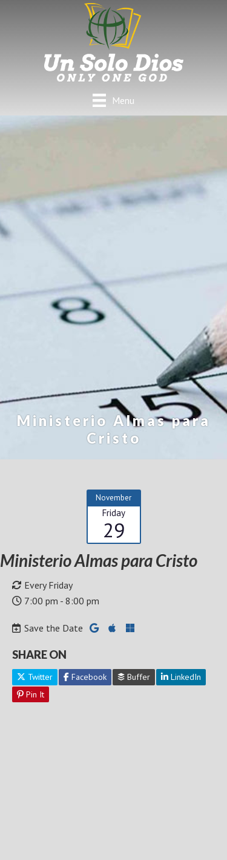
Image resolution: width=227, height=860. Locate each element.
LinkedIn (181, 676)
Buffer (133, 676)
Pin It (30, 694)
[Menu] (113, 100)
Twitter (35, 676)
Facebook (85, 676)
